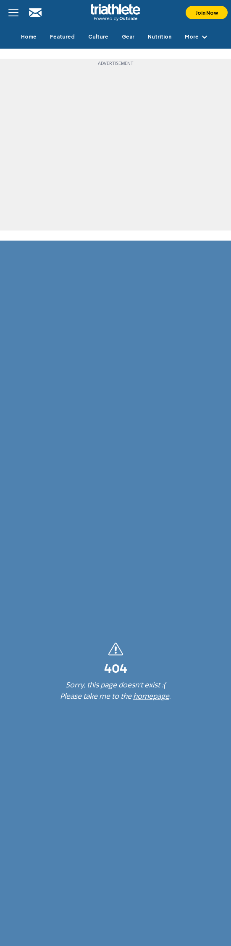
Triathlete (115, 9)
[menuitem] (28, 37)
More (197, 37)
